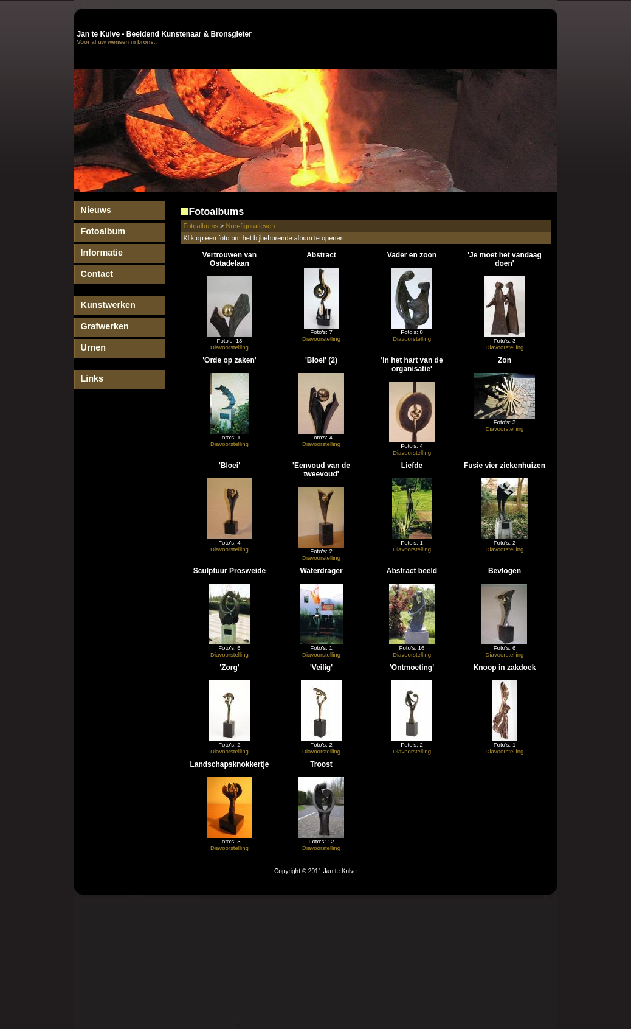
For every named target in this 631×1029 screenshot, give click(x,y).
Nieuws (96, 210)
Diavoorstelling (229, 347)
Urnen (93, 347)
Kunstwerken (108, 305)
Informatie (102, 252)
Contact (97, 274)
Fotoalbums (201, 225)
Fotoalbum (103, 231)
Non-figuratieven (250, 225)
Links (92, 378)
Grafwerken (105, 326)
